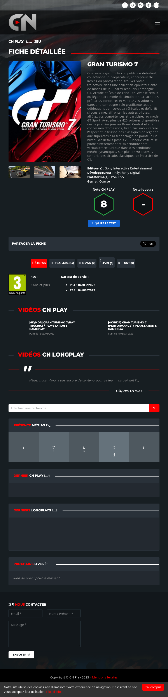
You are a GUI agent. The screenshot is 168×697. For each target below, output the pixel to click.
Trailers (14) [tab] (62, 263)
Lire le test (104, 223)
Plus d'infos (54, 692)
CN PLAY (16, 41)
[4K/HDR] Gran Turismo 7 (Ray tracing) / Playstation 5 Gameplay (52, 326)
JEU (37, 41)
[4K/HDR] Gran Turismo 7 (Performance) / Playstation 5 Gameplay (132, 326)
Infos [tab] (39, 263)
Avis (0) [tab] (106, 262)
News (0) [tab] (87, 263)
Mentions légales (105, 677)
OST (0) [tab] (126, 263)
